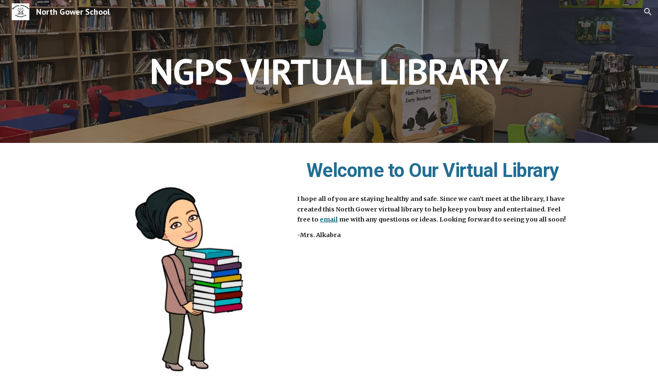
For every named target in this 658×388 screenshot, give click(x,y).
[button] (648, 12)
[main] (329, 71)
